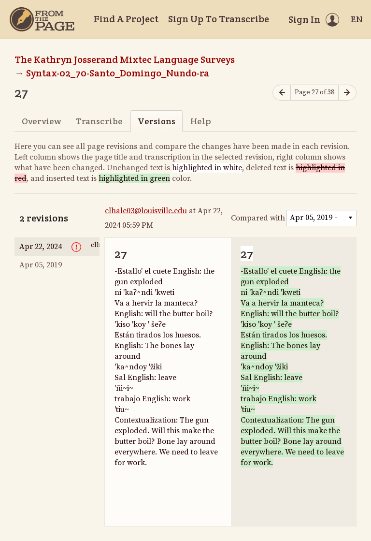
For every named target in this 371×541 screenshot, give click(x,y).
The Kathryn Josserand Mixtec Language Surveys (124, 59)
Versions (156, 121)
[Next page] (347, 93)
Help (200, 121)
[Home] (42, 19)
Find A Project (126, 19)
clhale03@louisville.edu (146, 211)
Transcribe (99, 121)
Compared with (258, 218)
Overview (41, 121)
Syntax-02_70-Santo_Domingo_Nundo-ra (117, 73)
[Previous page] (281, 93)
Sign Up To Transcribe (218, 19)
